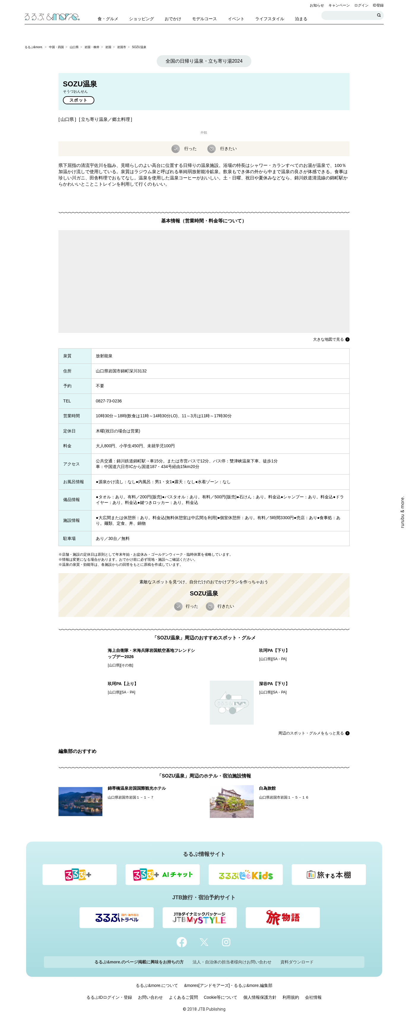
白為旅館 (267, 788)
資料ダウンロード (297, 962)
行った (190, 148)
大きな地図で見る (328, 339)
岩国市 (121, 47)
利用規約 (290, 997)
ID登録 (378, 5)
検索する (379, 15)
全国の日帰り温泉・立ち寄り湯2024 (204, 61)
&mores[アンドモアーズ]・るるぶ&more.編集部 (228, 985)
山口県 (74, 47)
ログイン (361, 5)
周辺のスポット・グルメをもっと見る (311, 733)
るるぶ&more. (34, 47)
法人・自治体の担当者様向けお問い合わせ (232, 962)
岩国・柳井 (92, 47)
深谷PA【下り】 (274, 683)
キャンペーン (339, 5)
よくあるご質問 (183, 997)
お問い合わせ (150, 997)
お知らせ (317, 5)
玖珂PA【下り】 (274, 650)
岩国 (108, 47)
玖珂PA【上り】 (123, 683)
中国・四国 (56, 47)
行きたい (228, 148)
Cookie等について (221, 997)
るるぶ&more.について (157, 985)
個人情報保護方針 (260, 997)
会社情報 (313, 997)
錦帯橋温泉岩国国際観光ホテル (137, 788)
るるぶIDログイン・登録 (109, 997)
